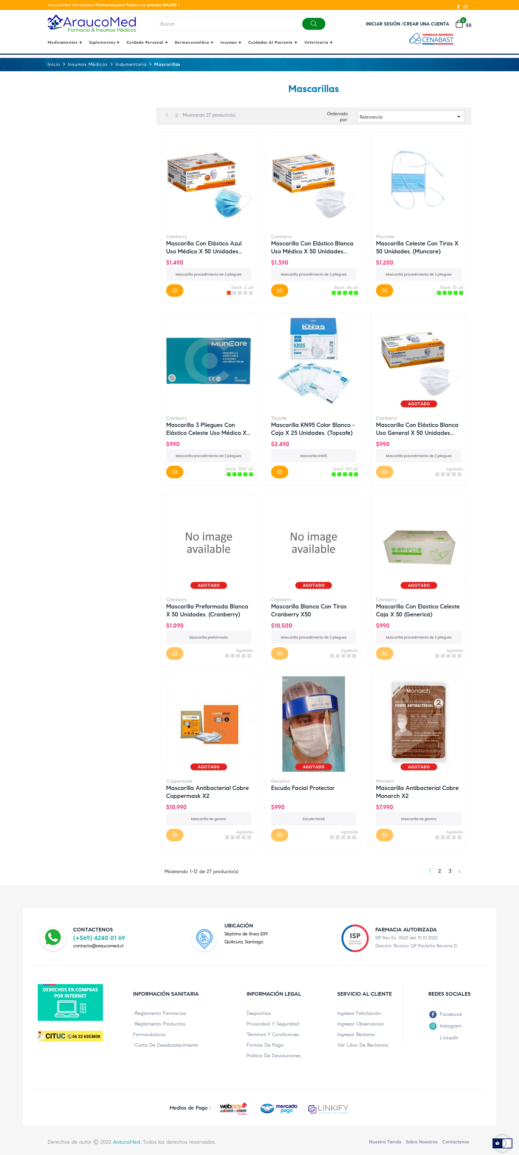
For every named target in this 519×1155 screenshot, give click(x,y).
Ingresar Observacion (360, 1024)
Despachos (259, 1013)
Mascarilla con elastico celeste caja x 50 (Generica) (418, 610)
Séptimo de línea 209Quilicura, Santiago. (246, 938)
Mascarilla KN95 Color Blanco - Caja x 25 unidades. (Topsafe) (312, 428)
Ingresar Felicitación (359, 1013)
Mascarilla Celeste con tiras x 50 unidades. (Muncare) (417, 247)
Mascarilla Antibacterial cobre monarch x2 (417, 791)
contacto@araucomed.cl (98, 945)
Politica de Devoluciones (274, 1056)
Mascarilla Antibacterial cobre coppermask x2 (207, 791)
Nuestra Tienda (385, 1142)
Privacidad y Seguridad (273, 1024)
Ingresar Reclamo (356, 1034)
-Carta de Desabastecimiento (166, 1045)
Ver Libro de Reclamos (362, 1045)
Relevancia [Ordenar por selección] (411, 116)
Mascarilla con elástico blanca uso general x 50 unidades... (417, 428)
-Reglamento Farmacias (159, 1013)
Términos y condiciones (273, 1034)
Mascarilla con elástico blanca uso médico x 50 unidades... (312, 247)
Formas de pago (265, 1045)
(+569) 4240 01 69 (99, 937)
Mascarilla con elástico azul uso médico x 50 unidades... (204, 247)
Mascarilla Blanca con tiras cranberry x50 (309, 610)
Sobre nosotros (422, 1142)
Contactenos (455, 1142)
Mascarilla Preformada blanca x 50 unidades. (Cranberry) (207, 610)
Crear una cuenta (426, 24)
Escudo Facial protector (303, 788)
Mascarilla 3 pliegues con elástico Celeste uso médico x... (208, 428)
